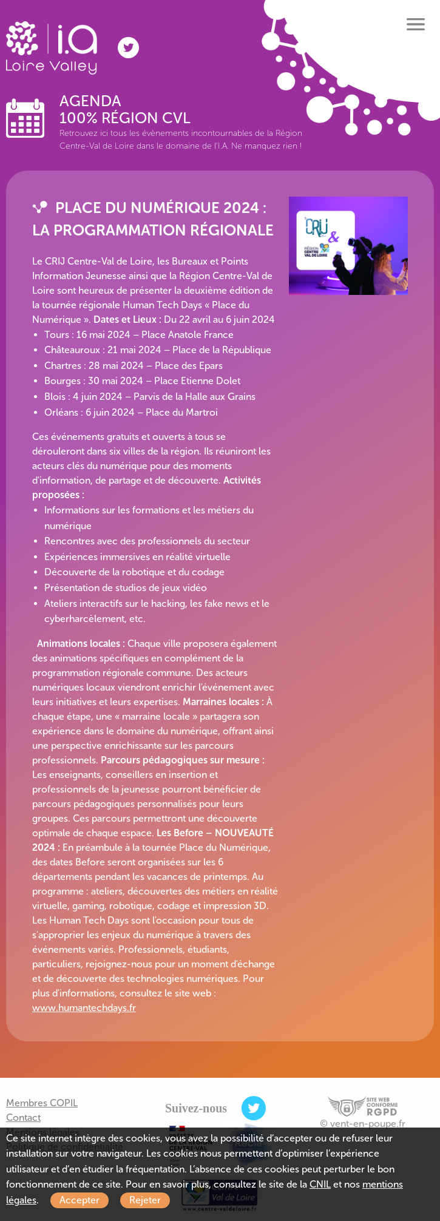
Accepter (79, 1200)
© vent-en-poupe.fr (362, 1123)
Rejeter (145, 1200)
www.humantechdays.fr (84, 1007)
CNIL (320, 1184)
